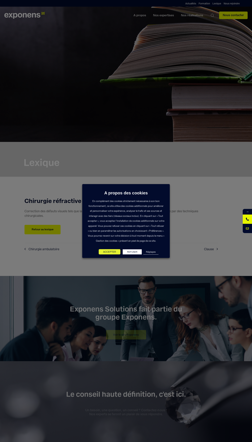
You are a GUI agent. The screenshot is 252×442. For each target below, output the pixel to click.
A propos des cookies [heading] (126, 193)
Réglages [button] (151, 251)
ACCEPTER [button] (109, 251)
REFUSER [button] (132, 251)
